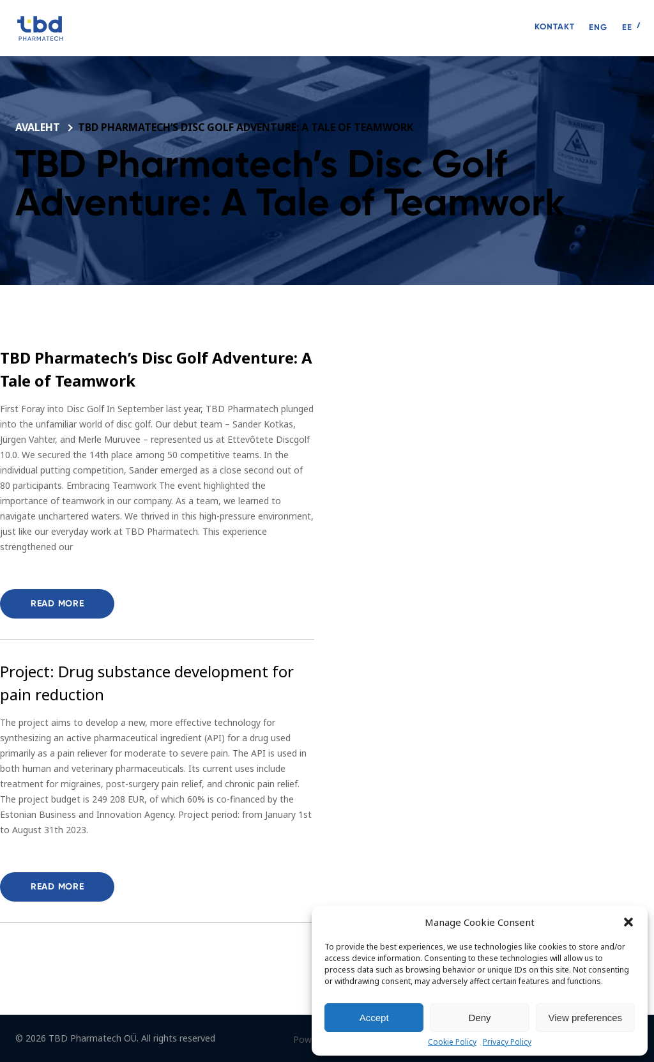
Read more (57, 603)
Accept (374, 1017)
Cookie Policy (452, 1042)
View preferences (586, 1017)
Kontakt (554, 26)
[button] (628, 922)
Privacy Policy (507, 1042)
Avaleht (39, 127)
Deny (479, 1017)
